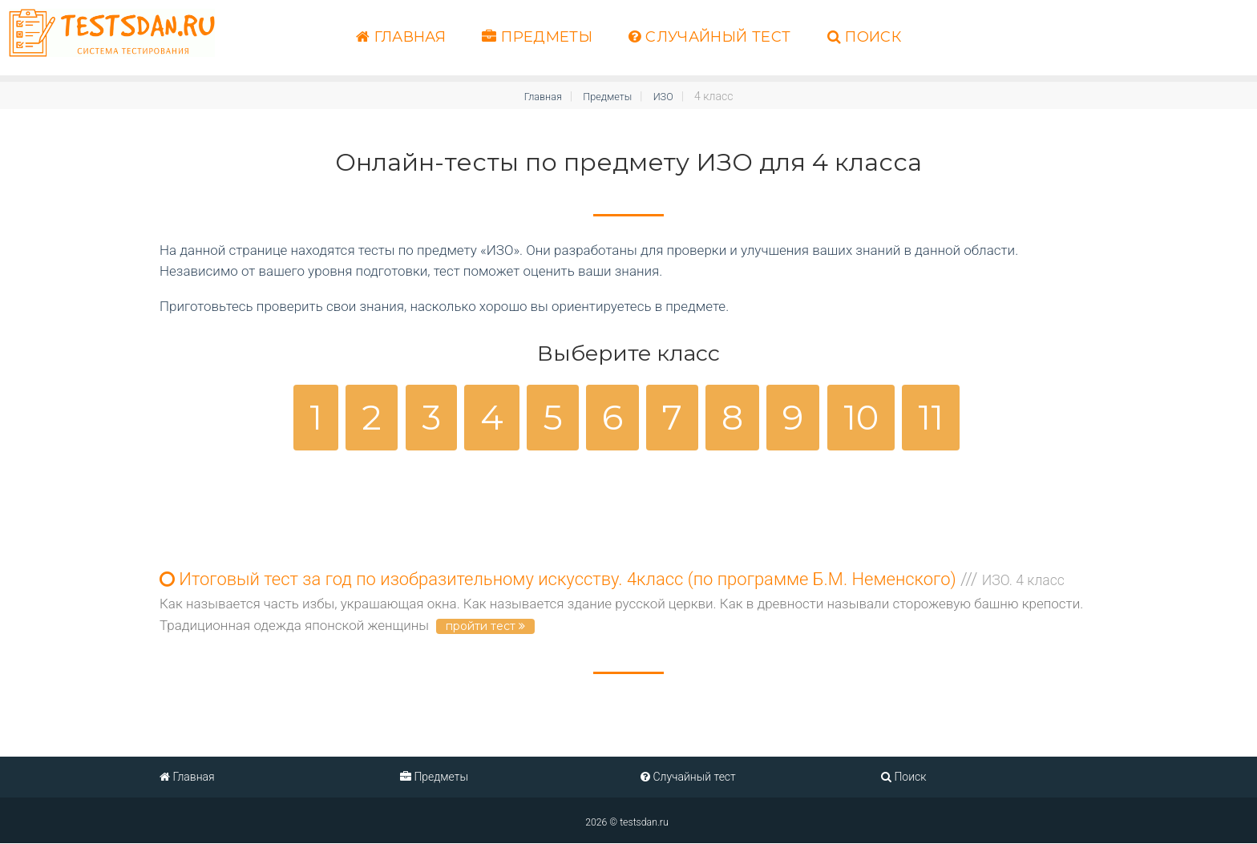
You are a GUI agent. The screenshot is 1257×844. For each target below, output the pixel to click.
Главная (401, 37)
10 (861, 417)
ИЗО (668, 96)
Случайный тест (709, 37)
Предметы (537, 37)
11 (931, 417)
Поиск (864, 37)
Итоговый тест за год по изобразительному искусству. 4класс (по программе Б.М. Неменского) (612, 580)
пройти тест (485, 627)
